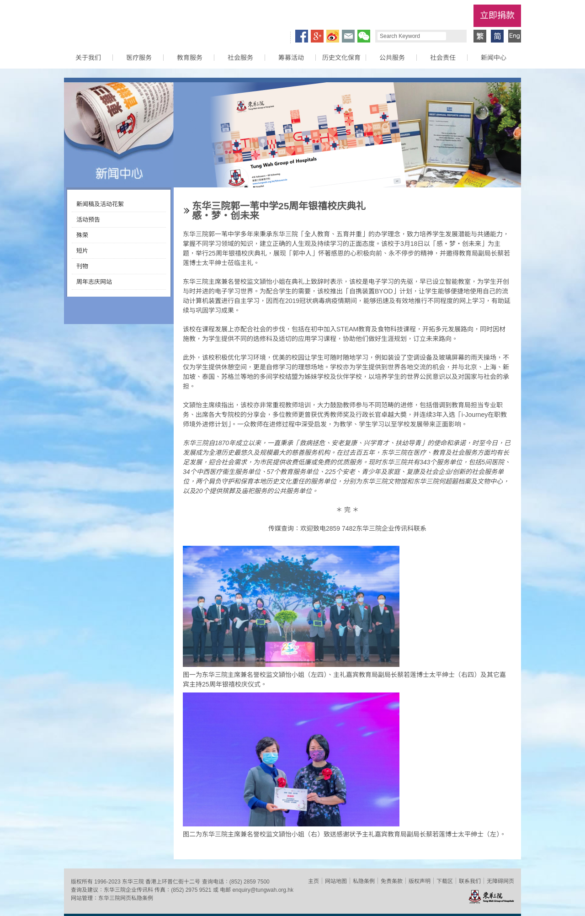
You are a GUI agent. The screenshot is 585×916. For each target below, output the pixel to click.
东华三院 (115, 21)
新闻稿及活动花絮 (100, 204)
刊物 (82, 266)
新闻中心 (493, 57)
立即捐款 (497, 15)
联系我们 (470, 881)
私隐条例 (364, 881)
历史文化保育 (341, 57)
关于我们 (88, 57)
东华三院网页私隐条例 (125, 898)
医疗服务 (139, 57)
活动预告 (88, 219)
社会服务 (240, 57)
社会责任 (443, 57)
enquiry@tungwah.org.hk (262, 890)
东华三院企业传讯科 (128, 890)
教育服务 (189, 57)
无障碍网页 (500, 881)
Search (455, 36)
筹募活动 (291, 57)
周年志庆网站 (94, 281)
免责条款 (392, 881)
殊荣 (82, 235)
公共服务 (392, 57)
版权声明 (420, 881)
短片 (82, 250)
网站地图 (336, 881)
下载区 (444, 881)
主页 (313, 881)
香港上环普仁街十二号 (172, 882)
